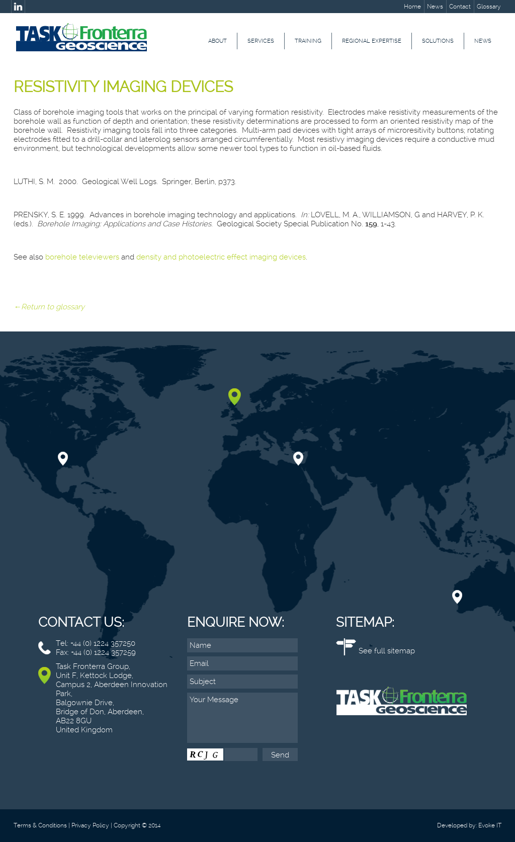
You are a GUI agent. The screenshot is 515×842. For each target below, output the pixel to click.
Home (412, 6)
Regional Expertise (371, 41)
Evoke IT (489, 825)
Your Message (242, 718)
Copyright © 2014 (137, 825)
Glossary (489, 6)
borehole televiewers (82, 257)
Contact (460, 6)
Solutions (438, 41)
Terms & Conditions (40, 825)
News (435, 6)
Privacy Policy (90, 825)
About (217, 41)
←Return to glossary (49, 306)
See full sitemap (387, 650)
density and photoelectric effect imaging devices (221, 257)
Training (308, 41)
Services (260, 41)
